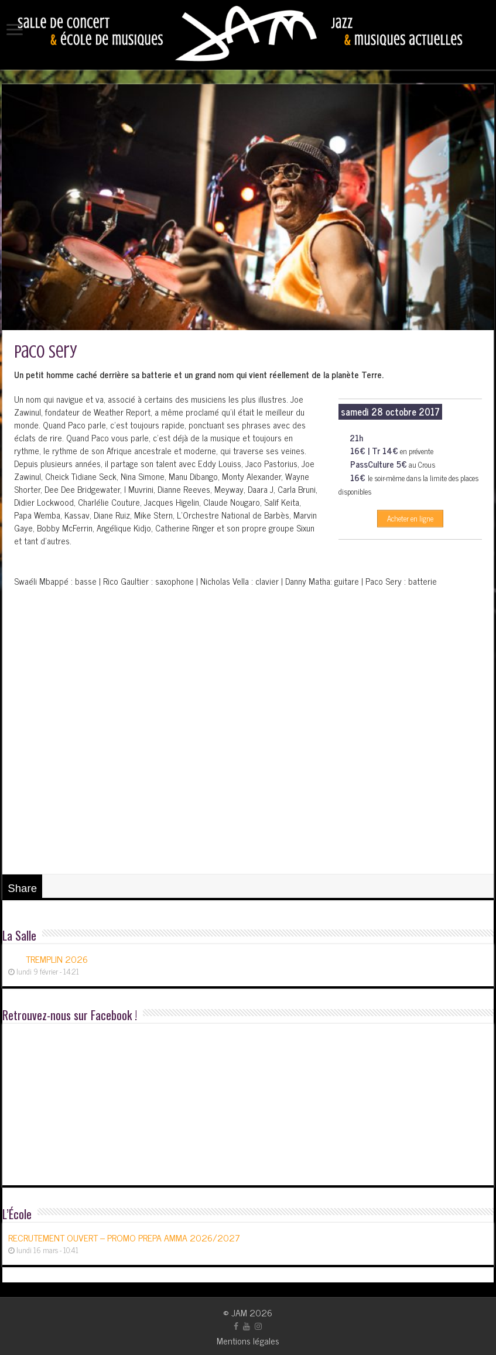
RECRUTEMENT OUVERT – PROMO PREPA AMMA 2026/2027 (124, 1237)
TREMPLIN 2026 (57, 958)
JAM (239, 1312)
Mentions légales (248, 1340)
